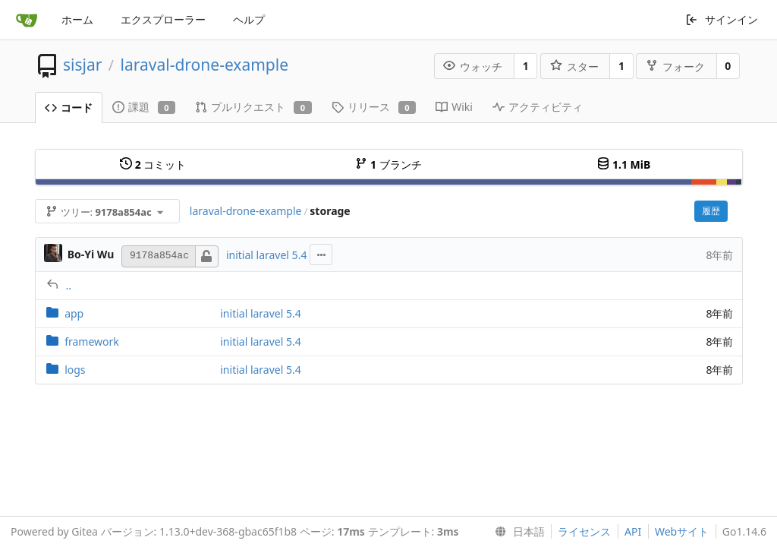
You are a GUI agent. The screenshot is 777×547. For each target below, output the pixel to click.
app (73, 313)
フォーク (675, 66)
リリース (374, 107)
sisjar (82, 64)
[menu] (517, 532)
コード (69, 107)
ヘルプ (249, 19)
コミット (153, 164)
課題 (144, 107)
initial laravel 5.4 (266, 255)
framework (91, 341)
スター (574, 66)
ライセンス (584, 531)
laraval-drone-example (204, 64)
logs (74, 369)
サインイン (722, 19)
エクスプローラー (163, 19)
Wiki (454, 107)
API (632, 531)
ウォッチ (472, 66)
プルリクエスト (253, 107)
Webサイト (682, 531)
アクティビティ (537, 107)
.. (69, 285)
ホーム (77, 19)
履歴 (711, 210)
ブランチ (388, 164)
